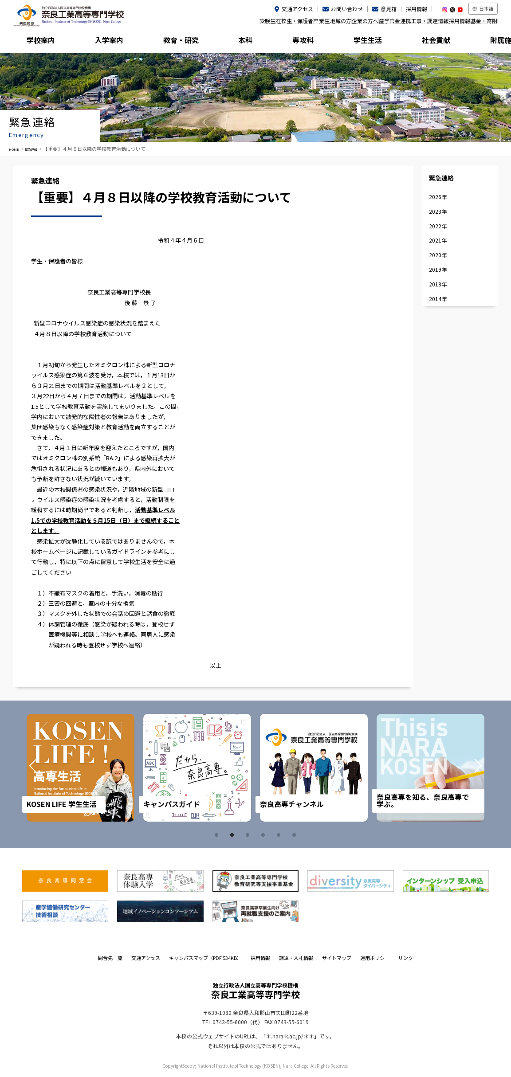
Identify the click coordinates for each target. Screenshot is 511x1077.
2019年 (438, 269)
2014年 (438, 298)
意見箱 (389, 8)
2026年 (438, 196)
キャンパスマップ (205, 957)
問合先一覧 (110, 957)
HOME (16, 148)
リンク (405, 957)
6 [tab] (295, 834)
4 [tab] (264, 834)
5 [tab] (279, 834)
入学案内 (104, 42)
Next (466, 767)
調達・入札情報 (296, 957)
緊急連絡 (38, 148)
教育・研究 (164, 42)
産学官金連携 (364, 23)
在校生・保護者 (228, 23)
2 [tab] (233, 834)
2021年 (438, 240)
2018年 (438, 284)
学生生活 (346, 42)
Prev (45, 767)
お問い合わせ (347, 8)
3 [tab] (248, 834)
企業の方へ (325, 23)
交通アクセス (297, 8)
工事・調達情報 (407, 23)
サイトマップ (336, 957)
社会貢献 (407, 42)
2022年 (438, 226)
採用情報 (416, 8)
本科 (225, 42)
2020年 (438, 254)
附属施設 (467, 42)
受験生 (192, 23)
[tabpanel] (82, 768)
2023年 (438, 211)
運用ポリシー (374, 957)
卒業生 (264, 23)
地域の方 (292, 23)
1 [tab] (217, 834)
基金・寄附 (479, 23)
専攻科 (285, 42)
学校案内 (43, 42)
